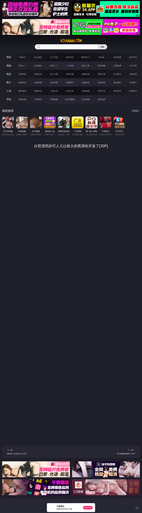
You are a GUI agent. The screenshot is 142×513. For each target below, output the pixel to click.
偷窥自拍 (22, 82)
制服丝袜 (85, 74)
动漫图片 (70, 82)
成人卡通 (54, 74)
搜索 (102, 46)
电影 (8, 74)
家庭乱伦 (38, 91)
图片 (8, 82)
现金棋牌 (117, 57)
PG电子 (22, 57)
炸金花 (101, 57)
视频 (8, 65)
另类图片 (133, 82)
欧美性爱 (70, 74)
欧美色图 (54, 82)
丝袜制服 (101, 65)
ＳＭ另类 (133, 65)
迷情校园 (85, 91)
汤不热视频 (70, 99)
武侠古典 (70, 91)
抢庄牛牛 (133, 57)
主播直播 (117, 65)
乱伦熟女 (117, 74)
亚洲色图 (38, 82)
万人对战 (54, 57)
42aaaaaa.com (71, 40)
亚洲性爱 (22, 74)
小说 (8, 90)
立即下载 (88, 508)
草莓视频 (54, 99)
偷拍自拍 (38, 74)
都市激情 (22, 91)
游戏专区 (70, 57)
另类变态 (133, 74)
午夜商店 (38, 99)
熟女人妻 (85, 65)
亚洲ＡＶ (22, 65)
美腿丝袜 (85, 82)
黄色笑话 (117, 91)
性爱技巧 (133, 91)
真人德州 (38, 57)
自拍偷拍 (38, 65)
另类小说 (101, 91)
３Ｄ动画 (70, 65)
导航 (8, 99)
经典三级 (101, 74)
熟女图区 (117, 82)
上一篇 (21, 452)
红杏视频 (85, 99)
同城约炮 (22, 99)
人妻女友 (54, 91)
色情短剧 (101, 99)
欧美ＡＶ (54, 65)
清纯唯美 (101, 82)
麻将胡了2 (85, 57)
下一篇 (121, 452)
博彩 (8, 57)
